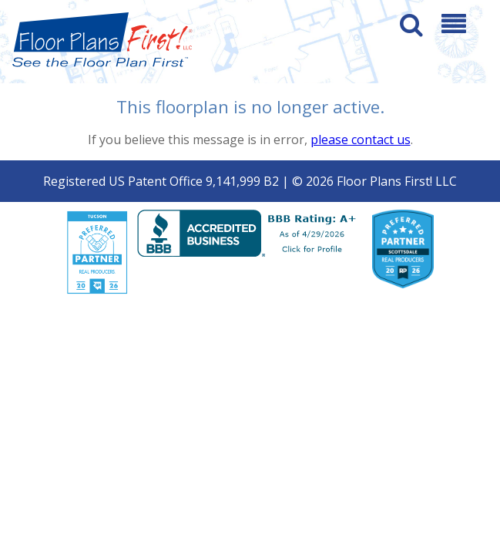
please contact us (360, 139)
